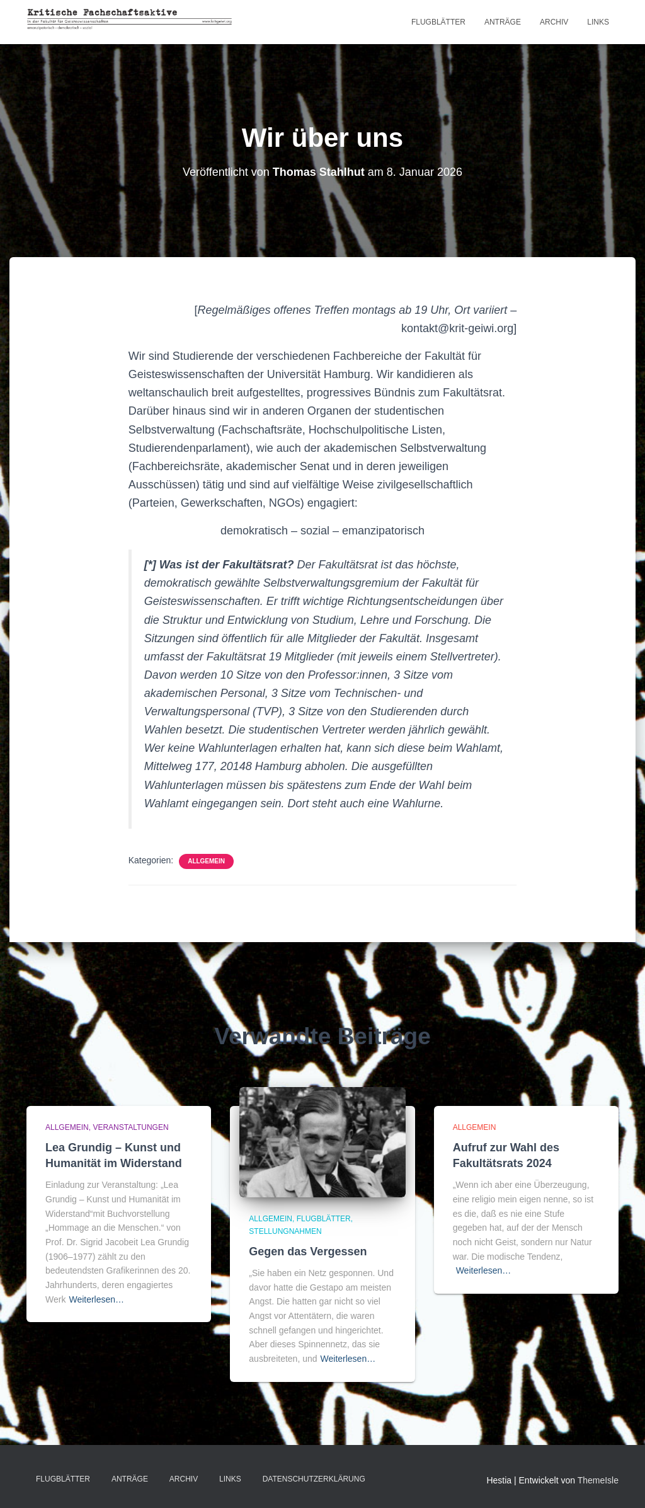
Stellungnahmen (285, 1231)
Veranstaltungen (130, 1127)
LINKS (598, 22)
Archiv (554, 22)
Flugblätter (438, 22)
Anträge (502, 22)
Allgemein (206, 861)
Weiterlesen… (96, 1299)
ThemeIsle (598, 1480)
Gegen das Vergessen (308, 1251)
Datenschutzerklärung (314, 1479)
